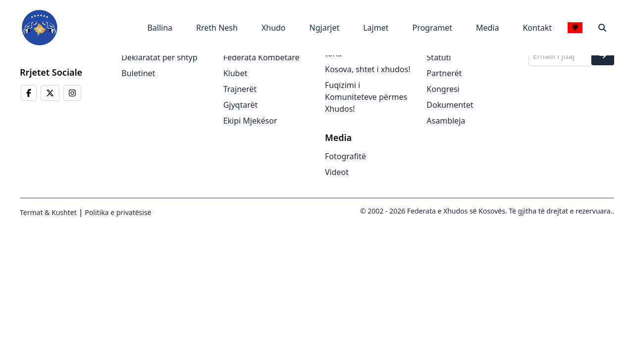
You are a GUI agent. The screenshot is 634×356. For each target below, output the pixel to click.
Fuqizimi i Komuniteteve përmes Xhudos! (366, 97)
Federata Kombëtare (261, 57)
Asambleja (445, 120)
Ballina (159, 27)
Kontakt (537, 27)
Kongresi (442, 89)
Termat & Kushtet (48, 212)
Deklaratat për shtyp (159, 57)
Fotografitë (345, 156)
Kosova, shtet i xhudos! (367, 69)
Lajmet (375, 27)
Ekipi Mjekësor (250, 120)
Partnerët (444, 73)
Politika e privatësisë (117, 212)
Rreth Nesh (217, 27)
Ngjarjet (325, 27)
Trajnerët (240, 89)
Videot (337, 172)
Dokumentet (449, 104)
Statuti (438, 57)
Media (487, 27)
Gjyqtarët (240, 104)
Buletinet (138, 73)
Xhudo (274, 27)
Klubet (235, 73)
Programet (432, 27)
